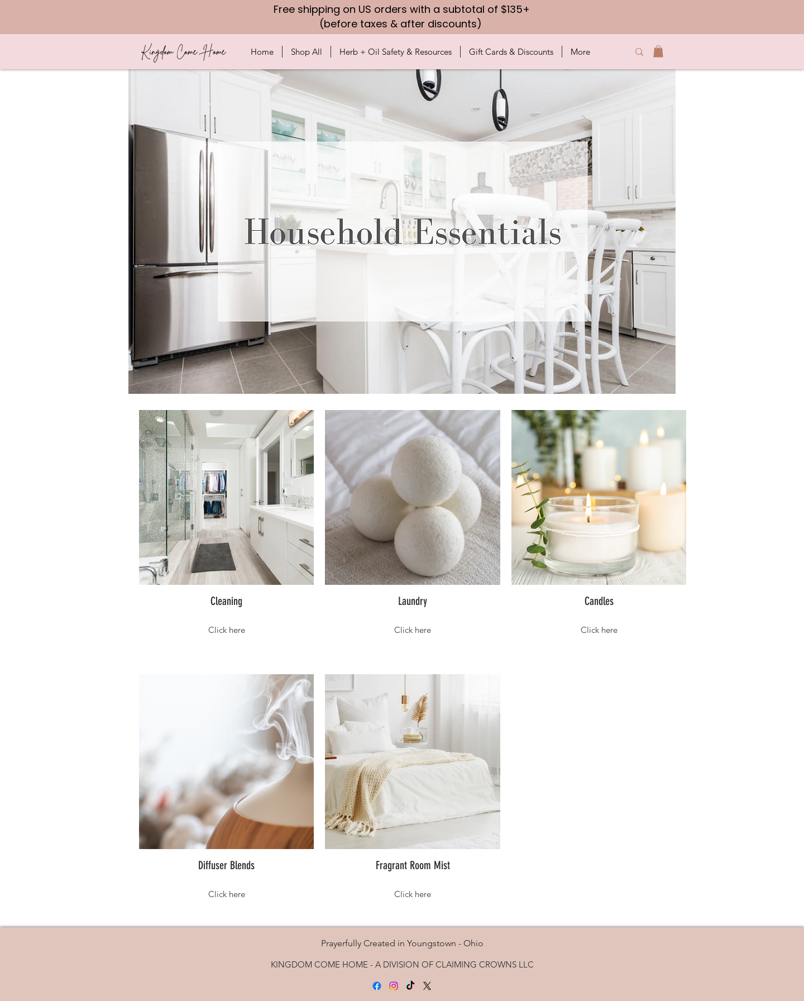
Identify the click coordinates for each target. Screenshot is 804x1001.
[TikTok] (410, 986)
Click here (226, 630)
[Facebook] (376, 986)
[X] (427, 986)
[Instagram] (393, 986)
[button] (307, 52)
